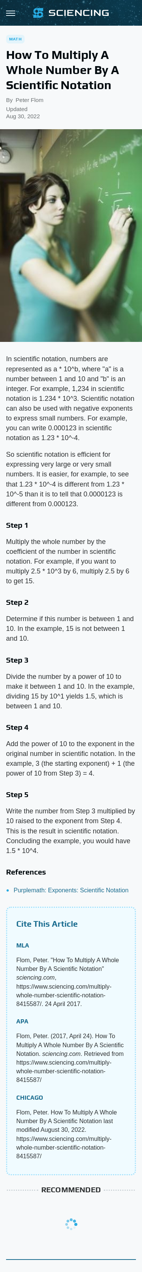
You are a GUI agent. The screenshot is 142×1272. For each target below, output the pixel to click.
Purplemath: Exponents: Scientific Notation (71, 890)
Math (15, 39)
